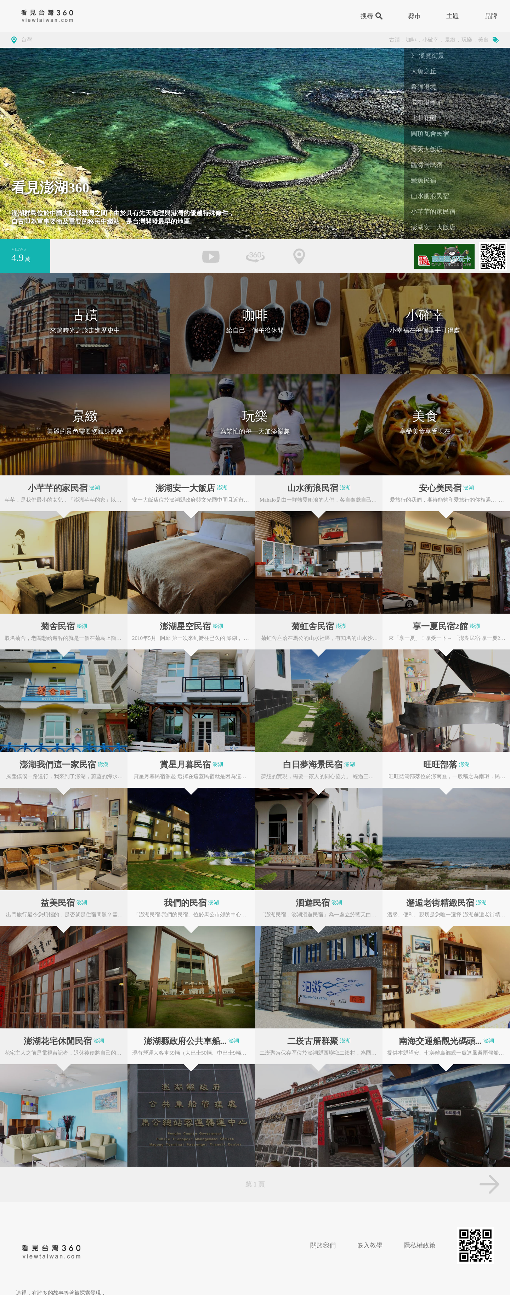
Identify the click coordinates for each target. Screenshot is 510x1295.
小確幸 (430, 40)
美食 (483, 40)
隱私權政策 (420, 1245)
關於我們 (323, 1245)
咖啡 (411, 40)
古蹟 (394, 40)
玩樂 (466, 40)
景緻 (450, 40)
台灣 (26, 40)
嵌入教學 (369, 1245)
